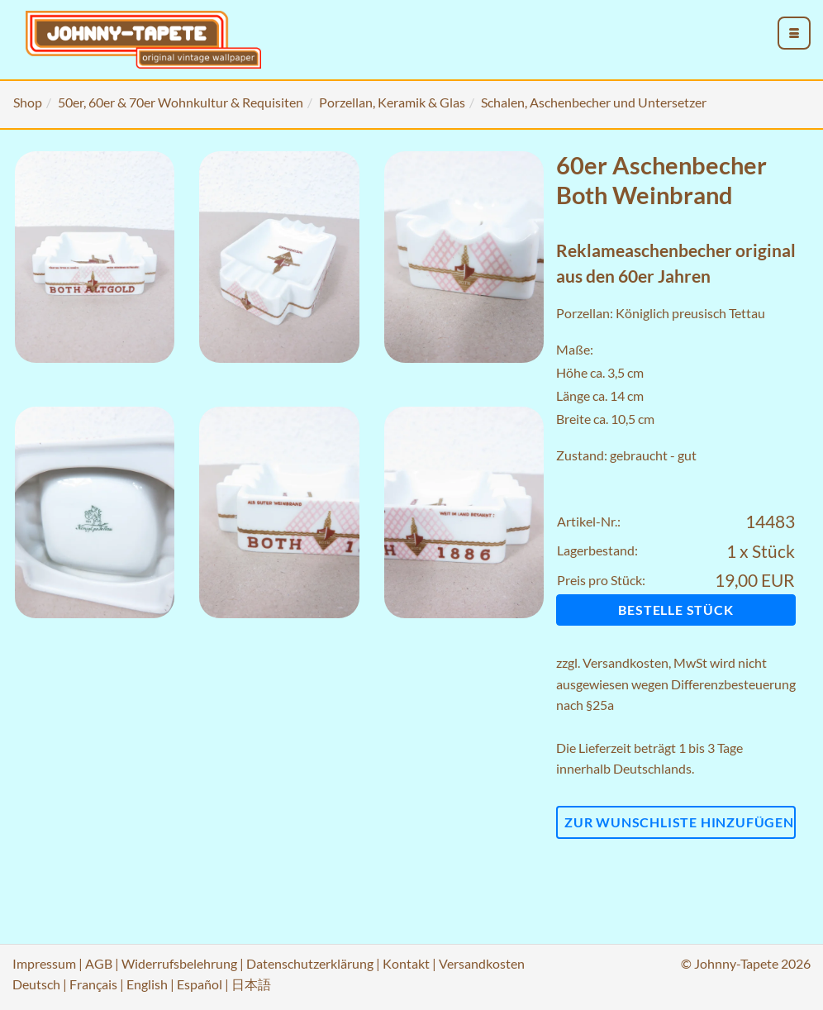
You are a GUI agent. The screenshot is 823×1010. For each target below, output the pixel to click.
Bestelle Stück (675, 609)
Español (199, 984)
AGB (98, 963)
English (147, 984)
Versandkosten (625, 662)
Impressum (44, 963)
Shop (27, 102)
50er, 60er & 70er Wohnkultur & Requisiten (180, 102)
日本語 (251, 984)
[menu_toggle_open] (794, 33)
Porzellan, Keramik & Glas (392, 102)
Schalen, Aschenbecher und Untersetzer (593, 102)
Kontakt (406, 963)
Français (93, 984)
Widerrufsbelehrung (179, 963)
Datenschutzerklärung (309, 963)
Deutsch (36, 984)
